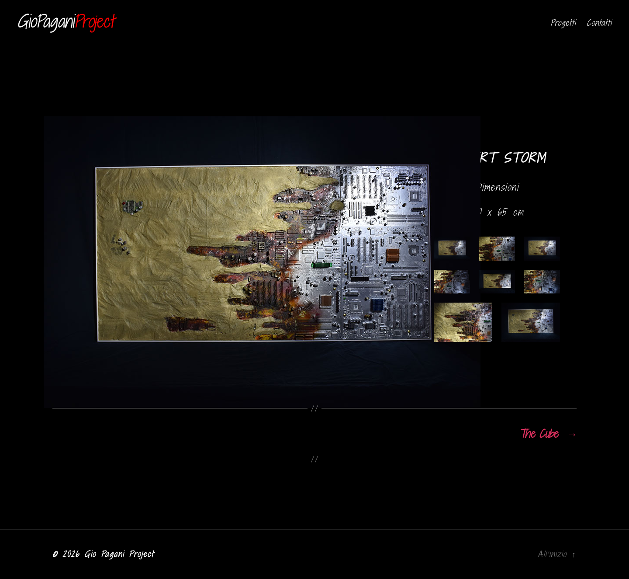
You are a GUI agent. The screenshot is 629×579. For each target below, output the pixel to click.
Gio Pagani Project (119, 554)
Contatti (599, 23)
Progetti (563, 23)
